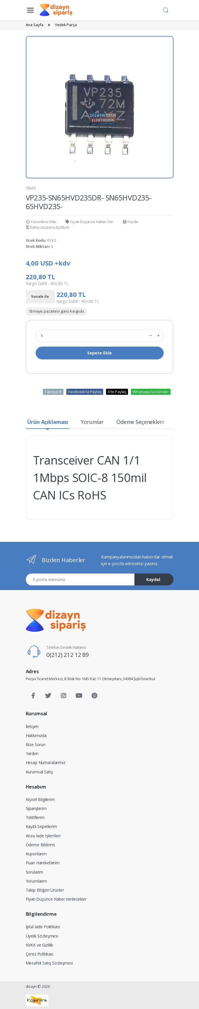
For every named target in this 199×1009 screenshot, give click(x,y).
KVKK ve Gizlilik (39, 945)
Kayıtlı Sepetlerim (41, 826)
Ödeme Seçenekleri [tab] (140, 421)
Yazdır (130, 221)
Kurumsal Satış (39, 772)
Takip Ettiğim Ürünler (45, 890)
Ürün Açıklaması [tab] (47, 421)
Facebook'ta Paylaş (84, 391)
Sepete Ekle (99, 353)
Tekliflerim (35, 817)
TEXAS (31, 188)
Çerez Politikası (40, 954)
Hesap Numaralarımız (45, 762)
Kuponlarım (36, 853)
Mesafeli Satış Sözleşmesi (49, 963)
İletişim (32, 726)
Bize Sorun (36, 744)
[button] (166, 9)
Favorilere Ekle (41, 221)
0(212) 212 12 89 (67, 655)
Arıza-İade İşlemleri (43, 835)
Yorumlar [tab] (92, 421)
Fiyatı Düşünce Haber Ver (89, 221)
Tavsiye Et (53, 391)
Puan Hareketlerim (43, 862)
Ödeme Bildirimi (40, 844)
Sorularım (34, 872)
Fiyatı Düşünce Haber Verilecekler (56, 899)
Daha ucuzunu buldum (47, 227)
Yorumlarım (36, 881)
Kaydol (153, 579)
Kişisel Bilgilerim (40, 799)
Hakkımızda (36, 735)
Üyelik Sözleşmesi (42, 936)
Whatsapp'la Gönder (151, 391)
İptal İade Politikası (43, 926)
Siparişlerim (36, 808)
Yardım (32, 753)
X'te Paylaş (117, 391)
